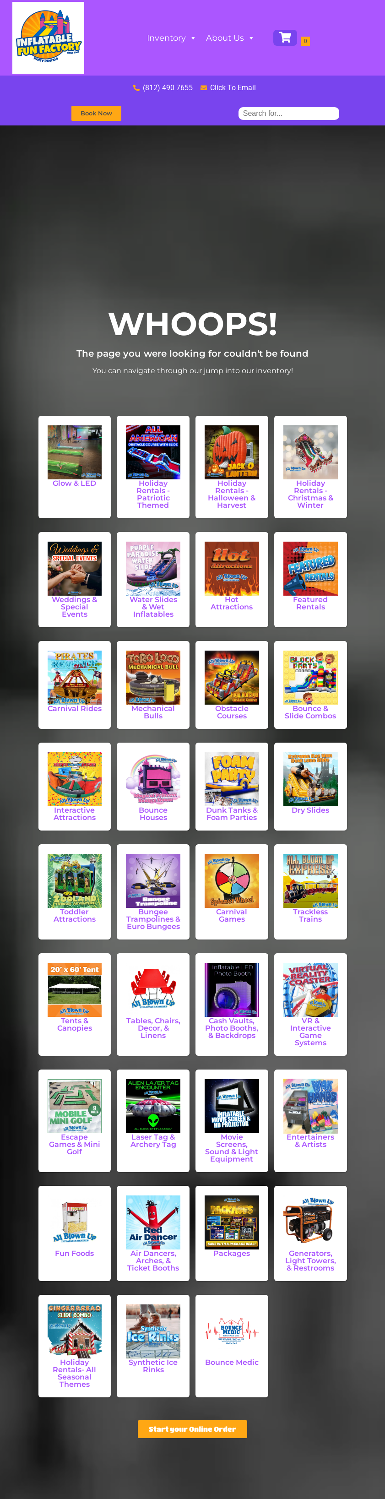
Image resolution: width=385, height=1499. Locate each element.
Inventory (172, 38)
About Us (230, 38)
